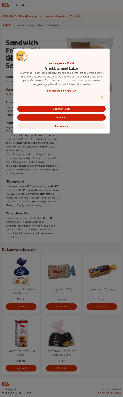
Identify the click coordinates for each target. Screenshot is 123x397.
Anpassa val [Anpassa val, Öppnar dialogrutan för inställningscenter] (62, 126)
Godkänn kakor (61, 108)
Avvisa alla (61, 117)
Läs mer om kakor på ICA (61, 90)
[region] (61, 91)
